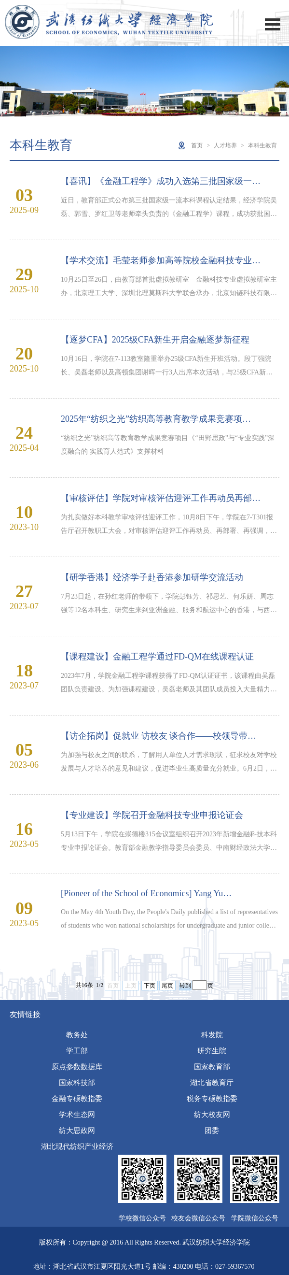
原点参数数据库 (77, 1067)
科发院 (212, 1035)
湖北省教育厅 (212, 1083)
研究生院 (211, 1051)
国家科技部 (77, 1083)
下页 (149, 985)
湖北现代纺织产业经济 (77, 1146)
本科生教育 (262, 145)
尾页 (167, 985)
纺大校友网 (212, 1114)
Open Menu (272, 24)
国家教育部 (212, 1067)
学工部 (77, 1051)
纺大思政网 (77, 1130)
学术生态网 (77, 1114)
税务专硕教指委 (212, 1099)
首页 (197, 145)
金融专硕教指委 (77, 1099)
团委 (212, 1130)
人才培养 (225, 145)
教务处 (77, 1035)
